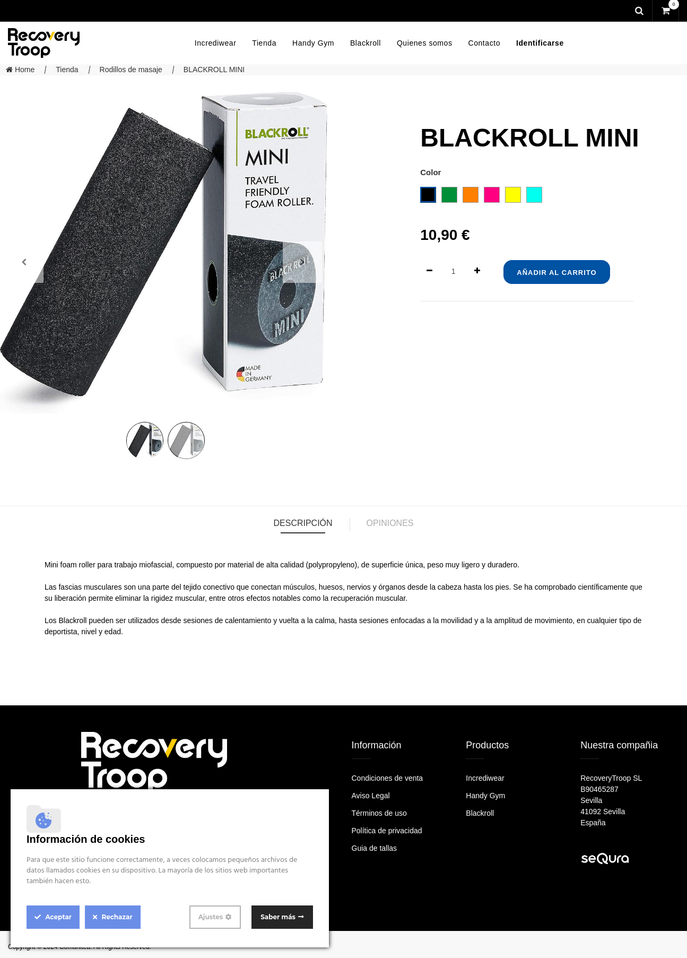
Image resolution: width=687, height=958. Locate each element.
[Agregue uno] (477, 271)
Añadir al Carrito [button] (556, 273)
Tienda (67, 69)
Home (20, 69)
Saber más (277, 917)
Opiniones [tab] (390, 523)
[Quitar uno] (429, 271)
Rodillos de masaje (131, 69)
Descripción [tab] (302, 523)
